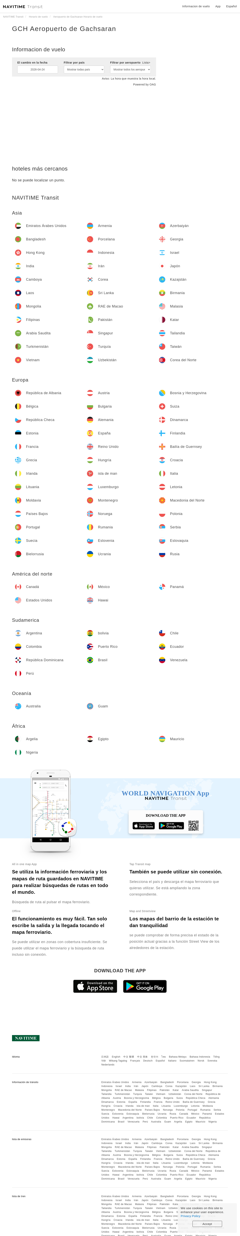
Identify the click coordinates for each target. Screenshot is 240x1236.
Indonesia (107, 1086)
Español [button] (231, 6)
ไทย (163, 1056)
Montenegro (108, 1109)
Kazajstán (181, 1086)
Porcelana (183, 1082)
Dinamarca (107, 1102)
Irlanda (129, 1106)
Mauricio (200, 1121)
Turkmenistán (122, 1094)
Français (135, 1060)
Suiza (179, 1098)
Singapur (207, 1090)
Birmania (218, 1086)
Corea (169, 1086)
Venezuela (133, 1121)
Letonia (195, 1106)
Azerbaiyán (150, 1082)
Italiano (172, 1060)
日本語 (105, 1056)
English (116, 1056)
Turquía (137, 1094)
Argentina (128, 1117)
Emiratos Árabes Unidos (115, 1082)
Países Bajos (152, 1109)
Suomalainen (187, 1060)
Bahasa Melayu (178, 1056)
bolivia (140, 1117)
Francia (158, 1102)
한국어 (154, 1056)
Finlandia (145, 1102)
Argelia (178, 1121)
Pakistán (165, 1090)
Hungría (105, 1106)
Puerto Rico (176, 1117)
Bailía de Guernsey (194, 1102)
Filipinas (152, 1090)
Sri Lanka (204, 1086)
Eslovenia (118, 1113)
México (195, 1113)
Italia (155, 1106)
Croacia (117, 1106)
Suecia (105, 1113)
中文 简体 (142, 1056)
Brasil (121, 1121)
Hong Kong (210, 1082)
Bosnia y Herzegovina (136, 1098)
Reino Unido (173, 1102)
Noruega (168, 1109)
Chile (150, 1117)
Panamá (207, 1113)
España (132, 1102)
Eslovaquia (133, 1113)
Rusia (173, 1113)
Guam (167, 1121)
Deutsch (148, 1060)
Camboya (157, 1086)
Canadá (183, 1113)
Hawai (116, 1117)
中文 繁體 (128, 1056)
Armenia (136, 1082)
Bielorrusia (148, 1113)
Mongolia (106, 1090)
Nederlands (107, 1064)
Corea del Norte (193, 1094)
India (128, 1086)
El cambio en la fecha (32, 62)
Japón (144, 1086)
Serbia (217, 1109)
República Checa (195, 1098)
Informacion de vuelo (196, 6)
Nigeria (212, 1121)
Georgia (196, 1082)
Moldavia (208, 1106)
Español (160, 1060)
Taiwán (149, 1094)
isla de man (143, 1106)
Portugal (192, 1109)
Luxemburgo (181, 1106)
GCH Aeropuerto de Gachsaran (64, 28)
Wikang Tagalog (118, 1060)
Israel (119, 1086)
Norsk (201, 1060)
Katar (176, 1090)
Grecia (211, 1102)
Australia (156, 1121)
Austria (117, 1098)
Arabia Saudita (190, 1090)
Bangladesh (167, 1082)
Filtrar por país (74, 62)
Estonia (121, 1102)
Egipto (189, 1121)
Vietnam (160, 1094)
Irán (136, 1086)
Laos (192, 1086)
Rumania (205, 1109)
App (217, 6)
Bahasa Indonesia (200, 1056)
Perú (145, 1121)
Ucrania (162, 1113)
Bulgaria (168, 1098)
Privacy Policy (190, 1216)
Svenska (212, 1060)
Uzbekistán (174, 1094)
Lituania (166, 1106)
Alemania (213, 1098)
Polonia (180, 1109)
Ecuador (191, 1117)
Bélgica (156, 1098)
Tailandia (106, 1094)
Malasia (139, 1090)
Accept (207, 1224)
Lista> (146, 62)
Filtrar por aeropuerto (130, 62)
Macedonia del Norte (130, 1109)
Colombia (161, 1117)
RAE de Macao (123, 1090)
